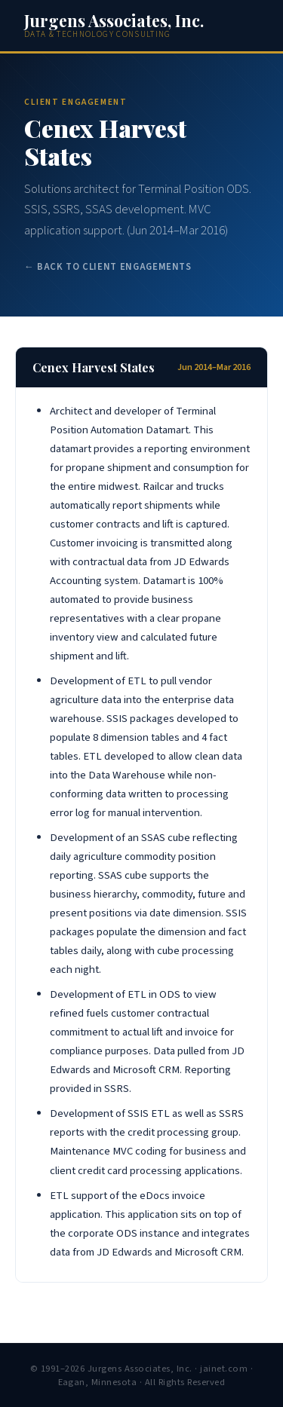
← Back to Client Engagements (108, 267)
